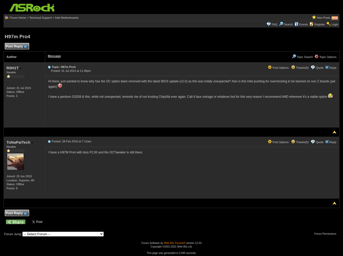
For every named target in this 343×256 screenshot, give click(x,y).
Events (301, 24)
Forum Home (17, 17)
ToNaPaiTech (19, 142)
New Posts (323, 17)
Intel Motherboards (67, 17)
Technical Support (40, 17)
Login (334, 24)
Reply (333, 67)
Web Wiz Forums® (174, 243)
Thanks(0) (300, 67)
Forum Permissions (326, 233)
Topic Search (302, 56)
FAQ (274, 24)
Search (288, 24)
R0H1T (14, 68)
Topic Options (326, 56)
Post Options (278, 67)
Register (320, 24)
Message (54, 56)
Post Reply (16, 46)
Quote (319, 67)
